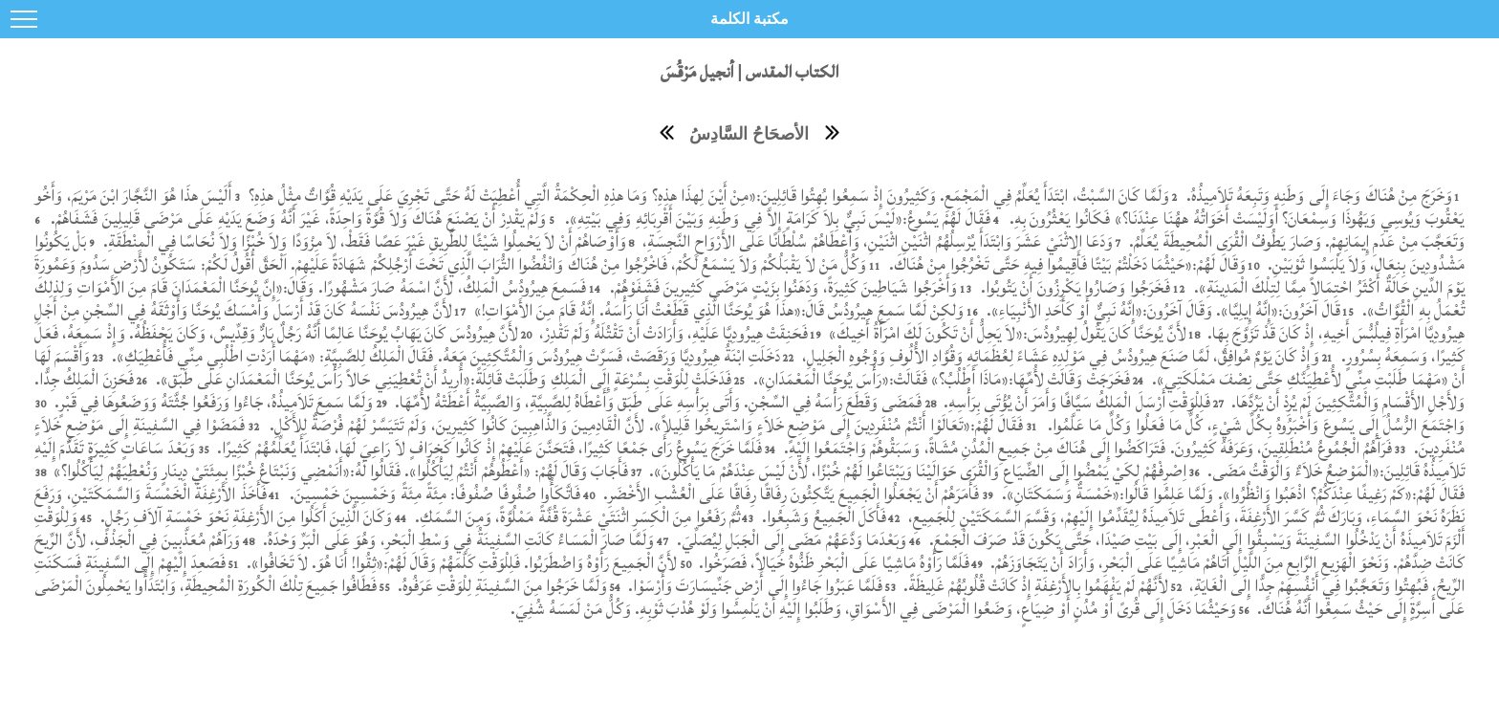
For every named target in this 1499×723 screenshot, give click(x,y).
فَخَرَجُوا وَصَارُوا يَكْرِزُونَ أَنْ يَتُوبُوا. (1073, 287)
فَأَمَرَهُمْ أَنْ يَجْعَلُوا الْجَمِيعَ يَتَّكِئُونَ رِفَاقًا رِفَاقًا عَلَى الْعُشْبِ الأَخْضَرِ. (789, 494)
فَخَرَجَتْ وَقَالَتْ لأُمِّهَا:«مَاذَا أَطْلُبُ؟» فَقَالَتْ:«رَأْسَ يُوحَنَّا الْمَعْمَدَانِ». (940, 379)
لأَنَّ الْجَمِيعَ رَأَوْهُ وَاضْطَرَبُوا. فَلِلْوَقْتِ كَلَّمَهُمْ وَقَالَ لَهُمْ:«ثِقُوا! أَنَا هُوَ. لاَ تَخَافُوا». (460, 563)
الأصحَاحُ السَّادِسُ (749, 133)
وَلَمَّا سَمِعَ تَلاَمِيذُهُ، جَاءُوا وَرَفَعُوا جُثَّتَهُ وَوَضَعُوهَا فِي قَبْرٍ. (214, 402)
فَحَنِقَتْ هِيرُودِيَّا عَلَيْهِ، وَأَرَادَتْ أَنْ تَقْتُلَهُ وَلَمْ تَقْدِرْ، (671, 333)
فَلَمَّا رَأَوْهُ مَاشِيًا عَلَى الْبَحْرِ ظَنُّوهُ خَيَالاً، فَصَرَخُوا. (832, 563)
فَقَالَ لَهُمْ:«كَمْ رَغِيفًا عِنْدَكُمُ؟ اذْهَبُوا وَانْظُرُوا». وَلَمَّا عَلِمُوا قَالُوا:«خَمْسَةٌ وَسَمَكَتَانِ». (1231, 494)
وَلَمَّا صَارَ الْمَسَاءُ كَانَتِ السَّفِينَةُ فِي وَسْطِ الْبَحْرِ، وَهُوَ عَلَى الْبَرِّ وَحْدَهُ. (456, 540)
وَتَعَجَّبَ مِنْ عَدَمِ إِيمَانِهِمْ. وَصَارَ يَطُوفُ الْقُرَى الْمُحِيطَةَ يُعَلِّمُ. (1297, 241)
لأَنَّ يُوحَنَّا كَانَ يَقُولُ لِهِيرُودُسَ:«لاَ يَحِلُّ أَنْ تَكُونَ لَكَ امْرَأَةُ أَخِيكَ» (1005, 333)
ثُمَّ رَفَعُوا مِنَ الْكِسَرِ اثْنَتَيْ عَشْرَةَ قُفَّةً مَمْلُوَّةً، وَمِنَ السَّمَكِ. (574, 517)
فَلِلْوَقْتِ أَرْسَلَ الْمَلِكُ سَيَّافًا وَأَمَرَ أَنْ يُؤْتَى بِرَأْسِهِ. (1075, 402)
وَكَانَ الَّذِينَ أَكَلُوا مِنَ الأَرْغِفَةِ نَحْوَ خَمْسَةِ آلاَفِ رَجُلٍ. (246, 517)
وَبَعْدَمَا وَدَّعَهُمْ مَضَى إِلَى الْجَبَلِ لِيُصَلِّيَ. (789, 540)
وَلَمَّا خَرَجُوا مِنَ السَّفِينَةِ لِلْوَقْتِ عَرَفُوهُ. (500, 585)
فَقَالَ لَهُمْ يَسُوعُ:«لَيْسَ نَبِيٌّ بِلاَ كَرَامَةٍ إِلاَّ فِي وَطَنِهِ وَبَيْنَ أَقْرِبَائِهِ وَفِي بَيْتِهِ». (775, 218)
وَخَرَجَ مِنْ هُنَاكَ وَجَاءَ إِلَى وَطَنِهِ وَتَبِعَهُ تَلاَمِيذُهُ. (1316, 195)
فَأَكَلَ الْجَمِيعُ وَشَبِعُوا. (822, 517)
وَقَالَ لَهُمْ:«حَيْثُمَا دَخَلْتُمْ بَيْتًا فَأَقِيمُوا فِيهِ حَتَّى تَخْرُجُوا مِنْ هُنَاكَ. (1065, 264)
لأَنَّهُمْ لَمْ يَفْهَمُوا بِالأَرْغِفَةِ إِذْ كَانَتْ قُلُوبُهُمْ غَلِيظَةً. (1034, 585)
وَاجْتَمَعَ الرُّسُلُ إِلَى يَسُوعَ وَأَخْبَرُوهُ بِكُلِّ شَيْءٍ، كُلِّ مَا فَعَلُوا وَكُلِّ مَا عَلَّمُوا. (1254, 425)
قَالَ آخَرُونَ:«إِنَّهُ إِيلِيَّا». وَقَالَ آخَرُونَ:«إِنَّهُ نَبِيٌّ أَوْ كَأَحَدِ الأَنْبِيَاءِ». (1160, 310)
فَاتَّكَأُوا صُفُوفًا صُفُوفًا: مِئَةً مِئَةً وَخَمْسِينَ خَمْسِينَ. (432, 494)
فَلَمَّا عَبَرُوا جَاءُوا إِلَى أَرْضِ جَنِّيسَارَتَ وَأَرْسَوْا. (754, 585)
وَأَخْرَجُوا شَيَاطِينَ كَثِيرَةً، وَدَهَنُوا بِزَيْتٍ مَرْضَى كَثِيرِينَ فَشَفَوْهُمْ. (783, 287)
